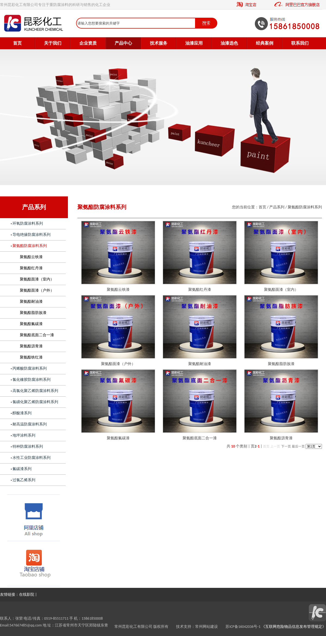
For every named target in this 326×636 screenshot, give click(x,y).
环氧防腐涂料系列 (27, 223)
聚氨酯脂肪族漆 (33, 312)
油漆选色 (229, 43)
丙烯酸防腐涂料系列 (29, 368)
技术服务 (158, 43)
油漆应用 (194, 43)
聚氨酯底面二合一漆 (37, 335)
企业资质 (88, 43)
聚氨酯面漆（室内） (37, 279)
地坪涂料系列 (23, 435)
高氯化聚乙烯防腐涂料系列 (35, 390)
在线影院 (26, 594)
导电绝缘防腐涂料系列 (31, 234)
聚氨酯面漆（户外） (37, 290)
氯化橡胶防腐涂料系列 (31, 379)
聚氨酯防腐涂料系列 (29, 245)
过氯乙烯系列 (23, 480)
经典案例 (264, 43)
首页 (17, 43)
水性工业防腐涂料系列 (31, 457)
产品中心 (123, 43)
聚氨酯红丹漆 (31, 268)
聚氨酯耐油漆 (31, 301)
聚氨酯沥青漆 (31, 346)
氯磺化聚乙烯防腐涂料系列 (35, 402)
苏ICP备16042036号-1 (242, 626)
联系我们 (300, 43)
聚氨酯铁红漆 (31, 357)
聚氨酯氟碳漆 (31, 324)
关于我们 (52, 43)
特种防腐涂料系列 (27, 446)
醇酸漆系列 (22, 413)
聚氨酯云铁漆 (31, 257)
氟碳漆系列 (22, 469)
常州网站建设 (210, 626)
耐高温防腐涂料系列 (29, 424)
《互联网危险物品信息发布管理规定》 (293, 626)
